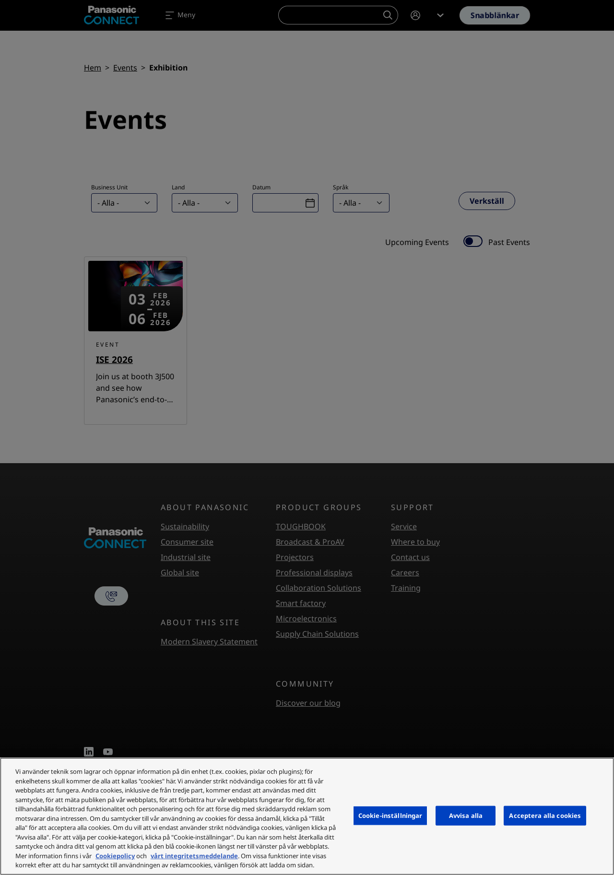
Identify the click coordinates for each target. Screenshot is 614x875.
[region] (307, 816)
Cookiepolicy (115, 856)
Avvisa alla (466, 815)
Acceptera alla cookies (545, 815)
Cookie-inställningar (390, 815)
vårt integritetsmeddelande (194, 856)
